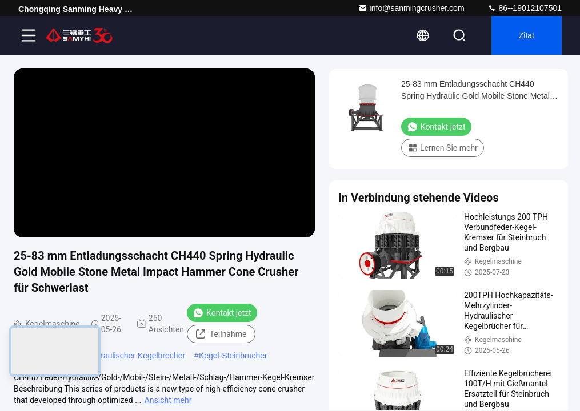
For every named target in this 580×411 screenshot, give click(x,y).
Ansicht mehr (168, 400)
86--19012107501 (524, 8)
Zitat (526, 35)
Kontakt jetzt (222, 313)
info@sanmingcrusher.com (411, 8)
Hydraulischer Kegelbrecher (135, 355)
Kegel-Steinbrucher (233, 355)
